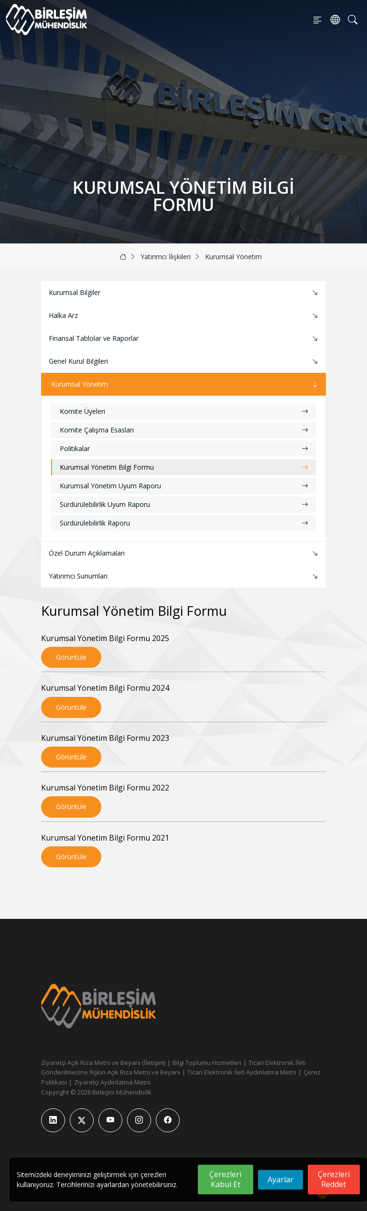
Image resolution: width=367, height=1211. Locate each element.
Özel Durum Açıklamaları (184, 553)
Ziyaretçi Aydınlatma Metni (112, 1082)
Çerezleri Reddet (334, 1179)
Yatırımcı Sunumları (184, 576)
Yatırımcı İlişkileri (165, 256)
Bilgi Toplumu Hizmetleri (207, 1062)
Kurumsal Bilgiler (184, 292)
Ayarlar (280, 1179)
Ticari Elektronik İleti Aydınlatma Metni (241, 1072)
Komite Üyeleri (184, 411)
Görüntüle (71, 657)
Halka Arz (184, 315)
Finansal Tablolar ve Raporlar (184, 338)
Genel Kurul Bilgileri (184, 361)
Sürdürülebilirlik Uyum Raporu (184, 504)
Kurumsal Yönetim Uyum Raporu (184, 485)
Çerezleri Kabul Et (225, 1179)
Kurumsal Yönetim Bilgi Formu (184, 467)
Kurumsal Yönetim (233, 256)
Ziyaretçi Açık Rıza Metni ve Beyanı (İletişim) (103, 1062)
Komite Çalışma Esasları (184, 429)
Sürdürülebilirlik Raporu (184, 522)
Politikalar (184, 448)
